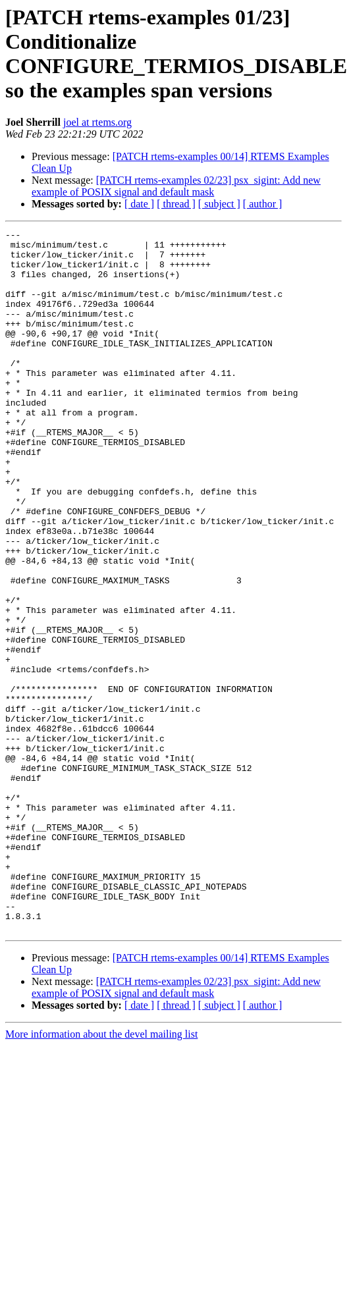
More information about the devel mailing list (101, 1174)
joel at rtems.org (97, 122)
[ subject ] (219, 203)
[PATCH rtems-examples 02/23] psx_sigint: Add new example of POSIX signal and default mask (176, 186)
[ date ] (139, 203)
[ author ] (262, 203)
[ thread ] (176, 203)
